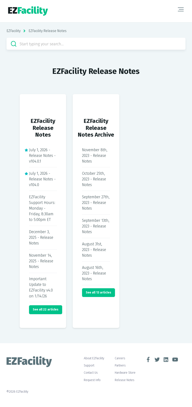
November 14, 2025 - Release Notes (41, 261)
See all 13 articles (98, 292)
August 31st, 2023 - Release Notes (94, 250)
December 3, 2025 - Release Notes (41, 237)
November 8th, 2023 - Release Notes (94, 156)
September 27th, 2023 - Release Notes (96, 203)
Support (89, 365)
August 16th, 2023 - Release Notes (94, 273)
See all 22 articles (46, 309)
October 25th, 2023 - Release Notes (94, 179)
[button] (180, 9)
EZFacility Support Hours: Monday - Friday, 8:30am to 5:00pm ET (42, 208)
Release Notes (124, 380)
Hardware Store (125, 373)
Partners (120, 365)
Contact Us (91, 373)
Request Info (92, 380)
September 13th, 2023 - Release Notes (95, 226)
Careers (120, 358)
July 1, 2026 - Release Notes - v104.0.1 (42, 156)
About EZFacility (94, 358)
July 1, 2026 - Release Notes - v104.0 (42, 179)
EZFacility (14, 31)
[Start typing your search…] (96, 44)
